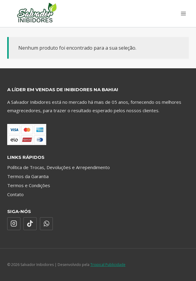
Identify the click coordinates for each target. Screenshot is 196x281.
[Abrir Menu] (183, 13)
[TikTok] (30, 223)
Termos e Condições (28, 185)
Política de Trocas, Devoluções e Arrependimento (58, 167)
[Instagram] (13, 223)
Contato (15, 194)
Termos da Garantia (28, 176)
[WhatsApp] (46, 223)
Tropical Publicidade (107, 264)
